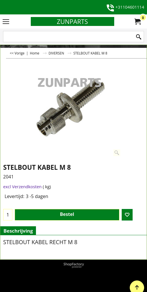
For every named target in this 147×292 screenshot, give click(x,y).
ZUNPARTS (72, 21)
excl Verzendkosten (22, 186)
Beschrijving (18, 230)
